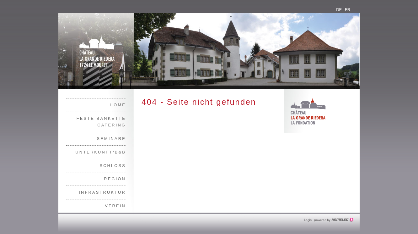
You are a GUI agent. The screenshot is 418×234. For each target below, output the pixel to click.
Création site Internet (334, 220)
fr (347, 9)
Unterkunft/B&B (100, 152)
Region (115, 178)
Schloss (112, 165)
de (339, 9)
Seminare (111, 138)
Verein (115, 205)
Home (118, 105)
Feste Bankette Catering (101, 122)
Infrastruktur (102, 192)
